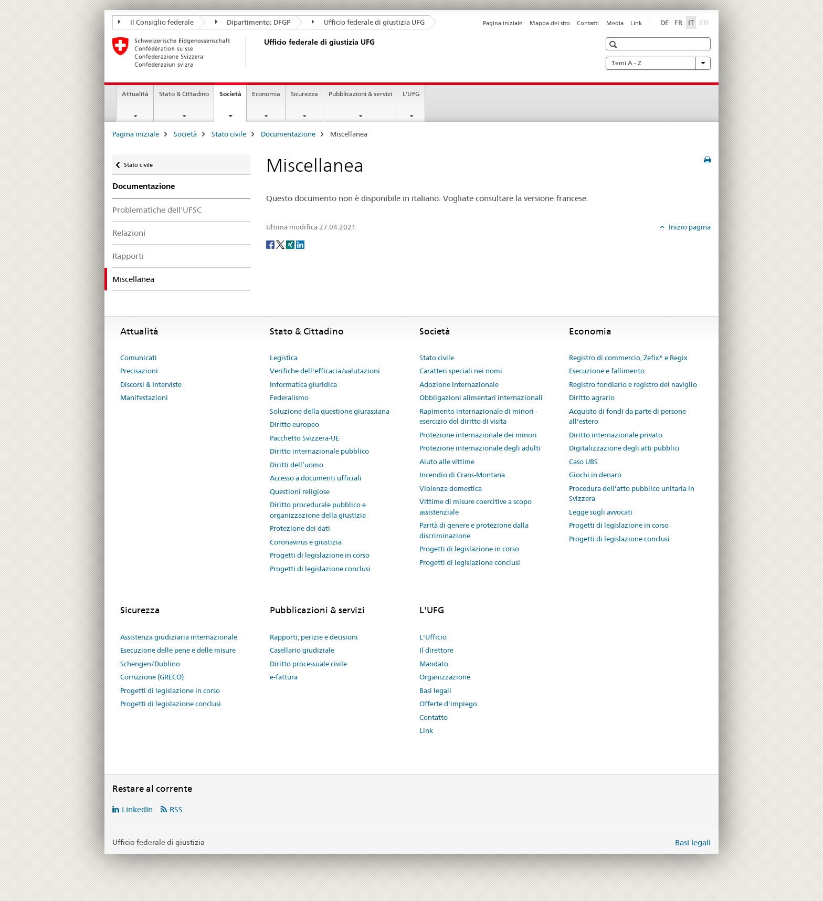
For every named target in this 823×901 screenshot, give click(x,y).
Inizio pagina (689, 227)
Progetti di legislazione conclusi (320, 568)
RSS (176, 809)
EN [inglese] (705, 22)
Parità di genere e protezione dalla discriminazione (474, 530)
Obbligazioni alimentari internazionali (481, 397)
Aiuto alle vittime (446, 461)
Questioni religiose (300, 491)
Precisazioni (139, 370)
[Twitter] (281, 244)
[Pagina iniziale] (262, 52)
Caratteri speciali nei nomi (460, 370)
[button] (614, 44)
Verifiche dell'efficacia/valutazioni (325, 370)
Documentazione (288, 134)
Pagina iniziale (502, 23)
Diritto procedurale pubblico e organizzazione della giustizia (318, 509)
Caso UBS (583, 461)
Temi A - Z (658, 63)
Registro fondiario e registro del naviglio (633, 384)
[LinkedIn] (300, 244)
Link (636, 23)
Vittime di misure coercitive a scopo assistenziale (475, 506)
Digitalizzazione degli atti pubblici (624, 448)
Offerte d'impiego (448, 703)
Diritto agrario (592, 397)
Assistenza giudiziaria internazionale (178, 637)
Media (615, 23)
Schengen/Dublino (150, 663)
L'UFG (411, 94)
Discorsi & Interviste (151, 384)
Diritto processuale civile (308, 663)
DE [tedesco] (664, 22)
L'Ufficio (433, 637)
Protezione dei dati (300, 528)
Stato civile (229, 134)
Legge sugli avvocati (600, 512)
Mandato (433, 663)
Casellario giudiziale (302, 650)
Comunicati (138, 357)
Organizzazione (444, 677)
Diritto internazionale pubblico (319, 451)
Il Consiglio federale (156, 22)
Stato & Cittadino (184, 94)
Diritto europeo (294, 424)
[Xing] (291, 244)
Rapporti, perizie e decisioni (314, 637)
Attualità (135, 94)
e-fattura (284, 677)
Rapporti (128, 256)
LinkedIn (137, 809)
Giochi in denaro (595, 474)
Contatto (433, 717)
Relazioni (128, 233)
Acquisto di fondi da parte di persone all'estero (627, 416)
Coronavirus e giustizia (306, 542)
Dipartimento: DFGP (253, 22)
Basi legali (435, 690)
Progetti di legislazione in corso (320, 555)
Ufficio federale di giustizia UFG (368, 22)
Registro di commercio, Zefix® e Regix (628, 357)
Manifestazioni (144, 397)
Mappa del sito (550, 23)
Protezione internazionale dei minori (478, 435)
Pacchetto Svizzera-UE (304, 438)
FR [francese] (678, 22)
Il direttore (436, 650)
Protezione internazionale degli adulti (480, 448)
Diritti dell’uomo (296, 464)
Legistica (284, 357)
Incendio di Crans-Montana (462, 474)
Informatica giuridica (303, 384)
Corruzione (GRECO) (152, 677)
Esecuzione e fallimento (607, 370)
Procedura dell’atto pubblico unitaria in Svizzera (631, 493)
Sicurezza (304, 94)
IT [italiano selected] (691, 22)
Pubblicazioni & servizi (360, 94)
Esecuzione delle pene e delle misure (178, 650)
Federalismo (289, 397)
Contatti (588, 23)
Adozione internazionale (459, 384)
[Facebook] (271, 244)
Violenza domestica (450, 488)
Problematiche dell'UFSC (157, 210)
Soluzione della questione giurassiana (329, 411)
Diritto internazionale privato (615, 435)
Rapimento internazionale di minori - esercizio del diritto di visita (478, 416)
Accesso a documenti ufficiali (316, 478)
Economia (266, 94)
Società (232, 97)
